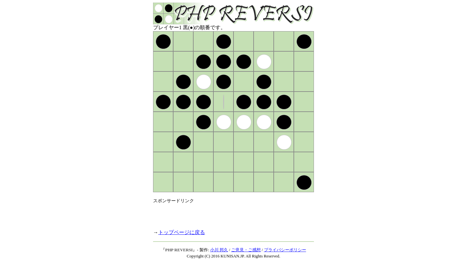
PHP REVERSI (179, 250)
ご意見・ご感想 (246, 250)
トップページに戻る (181, 232)
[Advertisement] (229, 213)
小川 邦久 (219, 250)
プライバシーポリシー (285, 250)
